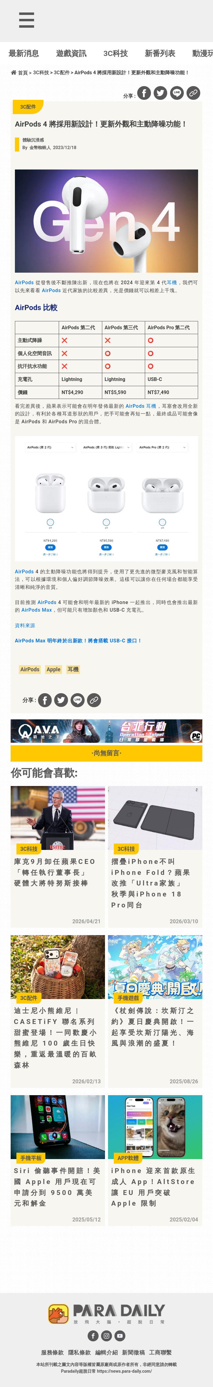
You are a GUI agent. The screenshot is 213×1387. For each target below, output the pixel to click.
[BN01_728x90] (106, 741)
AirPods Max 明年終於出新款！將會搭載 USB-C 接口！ (78, 641)
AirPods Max (37, 610)
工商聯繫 (160, 1353)
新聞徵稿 (133, 1353)
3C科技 (115, 53)
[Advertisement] (61, 1267)
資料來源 (25, 625)
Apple (53, 669)
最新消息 (24, 53)
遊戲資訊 (71, 53)
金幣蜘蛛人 (40, 147)
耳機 (172, 282)
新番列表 (160, 53)
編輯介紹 (106, 1353)
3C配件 (62, 72)
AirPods (24, 282)
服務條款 (52, 1353)
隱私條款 (79, 1353)
